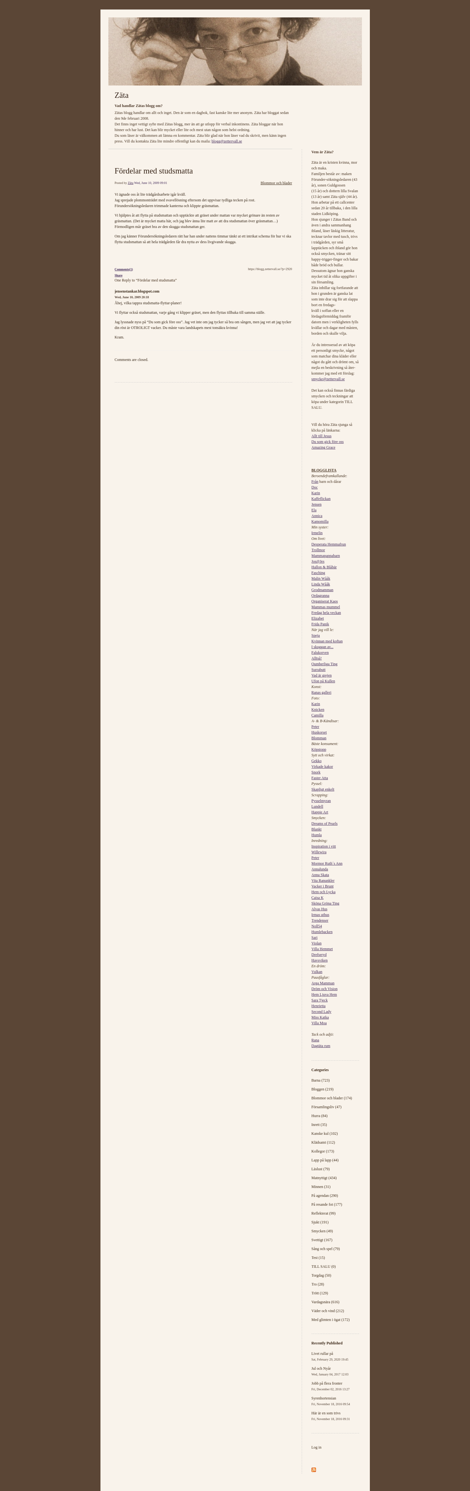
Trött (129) (320, 1293)
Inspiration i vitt (324, 846)
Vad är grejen (322, 675)
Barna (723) (321, 1080)
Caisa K (318, 897)
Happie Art (320, 812)
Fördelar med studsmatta (154, 171)
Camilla (318, 715)
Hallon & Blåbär (324, 567)
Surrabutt (319, 669)
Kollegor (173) (323, 1151)
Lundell (317, 806)
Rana (315, 1040)
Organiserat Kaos (325, 601)
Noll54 (317, 926)
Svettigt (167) (322, 1240)
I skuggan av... (323, 647)
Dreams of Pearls (325, 823)
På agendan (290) (325, 1195)
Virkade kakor (322, 766)
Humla (317, 835)
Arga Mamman (323, 983)
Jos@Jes (318, 561)
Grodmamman (322, 590)
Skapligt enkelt (323, 789)
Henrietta (319, 1006)
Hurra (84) (320, 1116)
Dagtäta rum (321, 1046)
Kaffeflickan (321, 498)
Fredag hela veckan (326, 612)
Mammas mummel (326, 607)
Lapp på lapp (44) (325, 1160)
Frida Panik (320, 624)
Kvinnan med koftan (327, 641)
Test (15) (318, 1257)
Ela (314, 510)
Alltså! (317, 658)
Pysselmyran (321, 801)
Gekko (317, 761)
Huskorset (319, 732)
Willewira (319, 852)
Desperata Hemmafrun (329, 544)
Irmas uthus (320, 915)
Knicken (318, 709)
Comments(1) (124, 269)
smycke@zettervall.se (328, 379)
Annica (317, 516)
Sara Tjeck (320, 1000)
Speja (316, 635)
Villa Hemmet (322, 949)
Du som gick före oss (328, 441)
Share (119, 275)
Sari (315, 937)
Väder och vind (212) (328, 1311)
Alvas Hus (319, 909)
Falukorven (320, 652)
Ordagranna (321, 595)
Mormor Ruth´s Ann (327, 863)
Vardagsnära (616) (325, 1302)
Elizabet (318, 618)
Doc (315, 487)
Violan (317, 943)
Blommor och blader (276, 183)
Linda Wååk (321, 584)
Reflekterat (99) (324, 1213)
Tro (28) (318, 1284)
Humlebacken (322, 932)
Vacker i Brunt (323, 886)
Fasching (318, 573)
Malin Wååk (321, 578)
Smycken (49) (322, 1231)
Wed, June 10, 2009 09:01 (150, 183)
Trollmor (318, 550)
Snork (316, 772)
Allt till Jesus (322, 436)
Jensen (317, 504)
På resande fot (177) (327, 1204)
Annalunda (320, 869)
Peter (315, 726)
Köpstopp (319, 749)
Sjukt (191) (320, 1222)
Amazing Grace (324, 447)
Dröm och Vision (325, 989)
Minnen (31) (321, 1187)
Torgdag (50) (322, 1275)
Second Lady (322, 1011)
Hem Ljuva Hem (324, 994)
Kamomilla (320, 521)
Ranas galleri (322, 692)
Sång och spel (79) (326, 1249)
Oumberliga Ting (325, 664)
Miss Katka (320, 1017)
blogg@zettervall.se (227, 141)
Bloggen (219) (323, 1089)
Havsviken (320, 960)
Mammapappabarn (326, 555)
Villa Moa (319, 1023)
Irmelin (317, 533)
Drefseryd (319, 954)
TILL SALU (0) (324, 1266)
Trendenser (320, 920)
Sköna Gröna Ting (325, 903)
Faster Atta (320, 778)
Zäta (122, 95)
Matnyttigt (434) (324, 1178)
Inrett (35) (319, 1124)
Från (315, 481)
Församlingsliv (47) (327, 1107)
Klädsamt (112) (323, 1142)
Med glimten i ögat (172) (331, 1319)
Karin (316, 493)
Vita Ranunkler (323, 880)
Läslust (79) (321, 1169)
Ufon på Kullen (323, 681)
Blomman (319, 738)
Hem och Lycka (324, 892)
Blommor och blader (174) (332, 1098)
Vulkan (317, 972)
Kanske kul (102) (325, 1133)
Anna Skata (320, 875)
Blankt (317, 829)
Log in (317, 1447)
